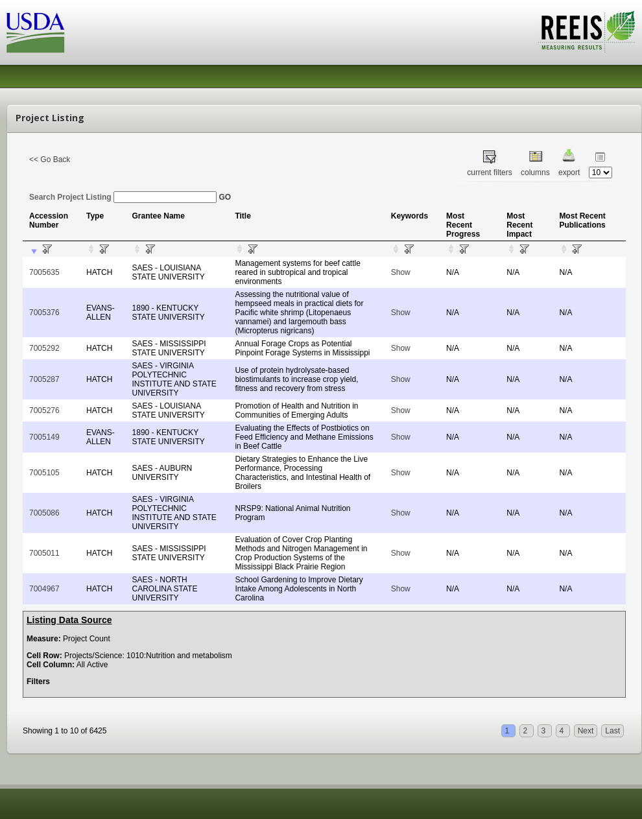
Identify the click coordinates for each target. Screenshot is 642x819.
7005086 (44, 512)
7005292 (44, 348)
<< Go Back (49, 159)
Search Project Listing (123, 197)
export (569, 172)
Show (400, 272)
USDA (35, 32)
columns (535, 172)
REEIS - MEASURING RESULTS (587, 32)
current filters (489, 172)
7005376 (44, 312)
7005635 (44, 272)
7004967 (44, 588)
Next (586, 730)
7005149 (44, 437)
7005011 (44, 553)
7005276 (44, 410)
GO (225, 197)
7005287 (44, 379)
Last (612, 730)
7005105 (44, 472)
